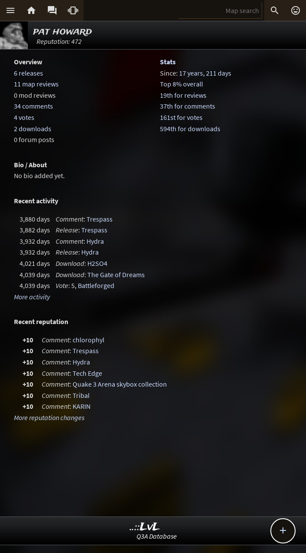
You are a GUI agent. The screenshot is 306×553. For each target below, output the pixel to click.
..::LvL (145, 527)
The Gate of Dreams (116, 274)
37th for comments (187, 106)
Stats (168, 61)
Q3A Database (156, 536)
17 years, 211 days (205, 73)
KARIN (81, 406)
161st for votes (181, 117)
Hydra (95, 241)
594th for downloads (190, 128)
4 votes (24, 117)
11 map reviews (36, 83)
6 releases (28, 73)
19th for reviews (183, 95)
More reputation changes (49, 417)
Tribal (81, 395)
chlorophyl (88, 339)
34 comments (33, 106)
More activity (32, 296)
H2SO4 (97, 263)
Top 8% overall (181, 83)
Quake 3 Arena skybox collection (120, 384)
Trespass (99, 219)
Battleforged (96, 285)
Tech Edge (87, 373)
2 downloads (32, 128)
